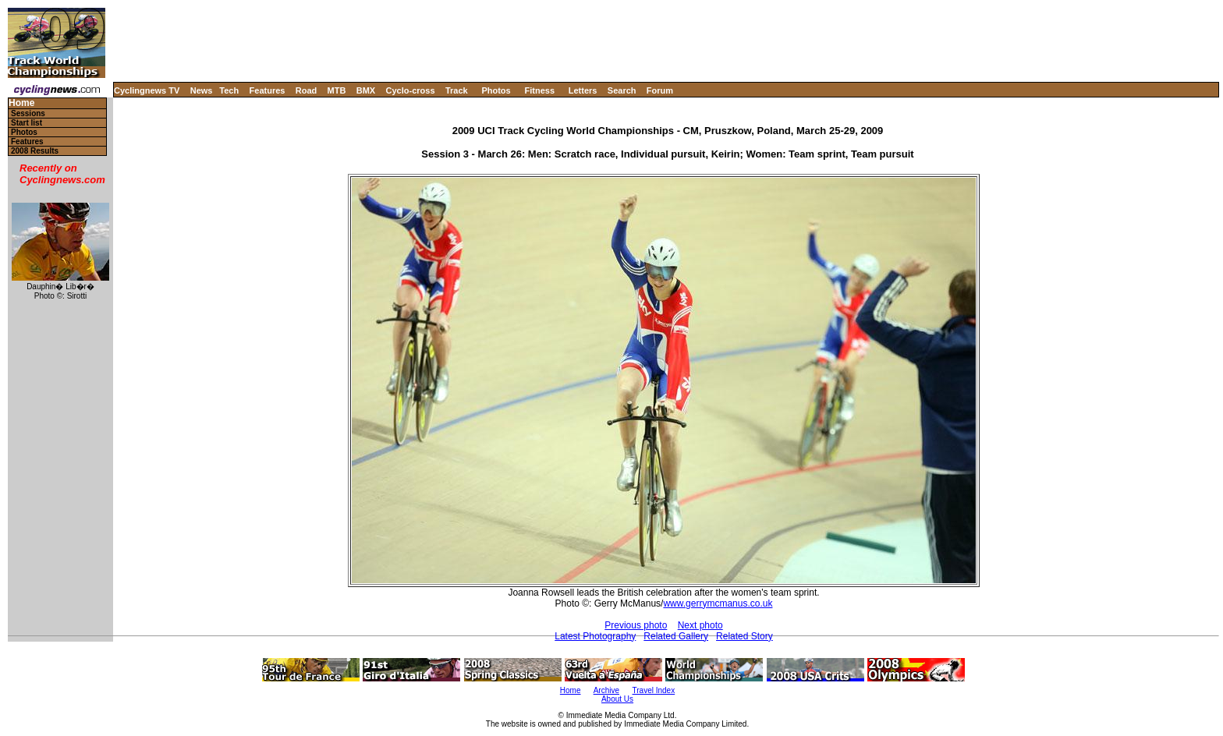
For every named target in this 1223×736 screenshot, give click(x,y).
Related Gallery (675, 636)
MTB (337, 90)
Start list (26, 123)
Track (456, 90)
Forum (660, 90)
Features (267, 90)
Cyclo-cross (410, 90)
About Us (617, 699)
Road (306, 90)
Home (21, 103)
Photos (495, 90)
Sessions (28, 113)
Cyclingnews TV (146, 90)
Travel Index (654, 690)
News (201, 90)
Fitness (539, 90)
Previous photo (635, 625)
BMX (365, 90)
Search (622, 90)
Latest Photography (595, 636)
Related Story (744, 636)
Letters (583, 90)
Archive (606, 690)
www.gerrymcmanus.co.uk (717, 603)
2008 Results (34, 151)
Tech (229, 90)
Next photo (700, 625)
